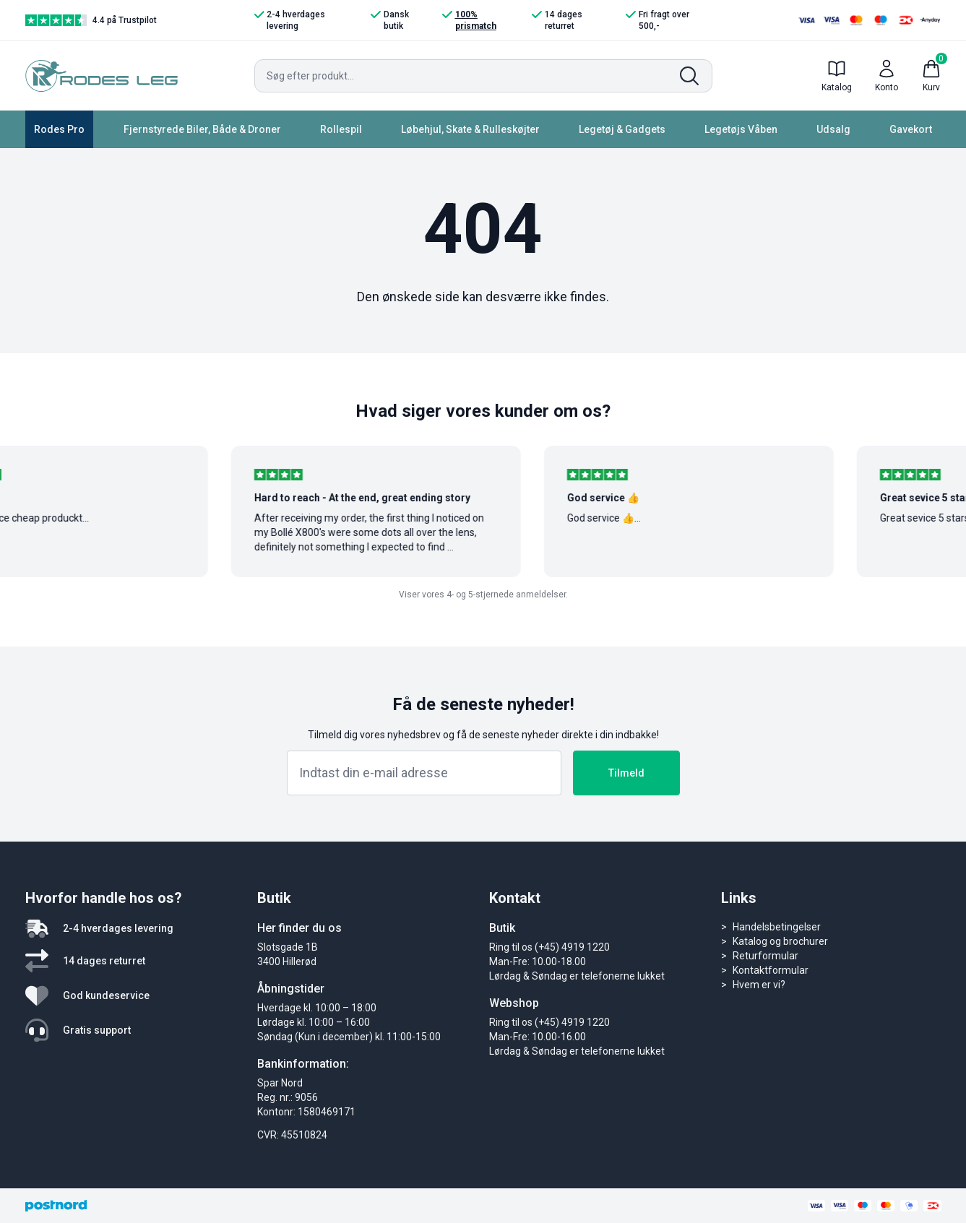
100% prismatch (469, 20)
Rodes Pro (59, 129)
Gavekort (910, 129)
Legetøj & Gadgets (622, 129)
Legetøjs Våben (740, 129)
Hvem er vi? (759, 984)
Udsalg (833, 129)
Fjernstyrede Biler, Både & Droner (202, 129)
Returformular (765, 955)
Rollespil (341, 129)
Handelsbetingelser (777, 927)
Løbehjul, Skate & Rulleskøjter (470, 129)
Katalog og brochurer (780, 941)
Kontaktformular (770, 970)
